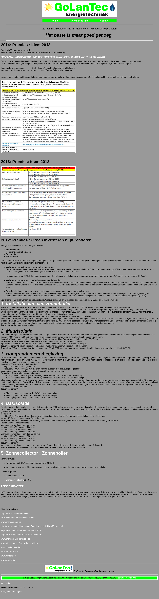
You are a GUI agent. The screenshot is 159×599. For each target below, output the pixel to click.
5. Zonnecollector (19, 453)
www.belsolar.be (8, 560)
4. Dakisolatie (15, 403)
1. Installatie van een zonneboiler (36, 303)
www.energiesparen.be (11, 522)
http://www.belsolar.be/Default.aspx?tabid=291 (21, 535)
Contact (104, 21)
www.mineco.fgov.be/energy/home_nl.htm (19, 543)
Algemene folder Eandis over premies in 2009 (21, 530)
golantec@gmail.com (127, 578)
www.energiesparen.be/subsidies (15, 539)
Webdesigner (7, 583)
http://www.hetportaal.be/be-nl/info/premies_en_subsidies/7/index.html (32, 526)
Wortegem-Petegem (15, 480)
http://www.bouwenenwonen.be (14, 513)
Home (55, 21)
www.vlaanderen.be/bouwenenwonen (17, 518)
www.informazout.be (10, 552)
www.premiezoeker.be (10, 547)
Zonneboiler (54, 453)
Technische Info (79, 21)
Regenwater (12, 486)
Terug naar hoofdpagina (11, 592)
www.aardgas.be (8, 556)
